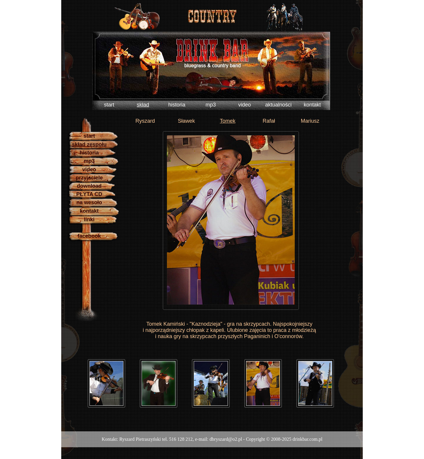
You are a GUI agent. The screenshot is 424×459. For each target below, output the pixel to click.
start (109, 105)
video (244, 105)
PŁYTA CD (89, 194)
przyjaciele (89, 178)
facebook (89, 236)
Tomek (227, 121)
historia (176, 105)
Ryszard (145, 121)
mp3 (211, 105)
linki (89, 219)
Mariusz (310, 121)
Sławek (186, 121)
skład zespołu (89, 144)
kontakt (312, 105)
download (89, 186)
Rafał (269, 121)
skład (143, 105)
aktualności (278, 105)
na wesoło (89, 202)
